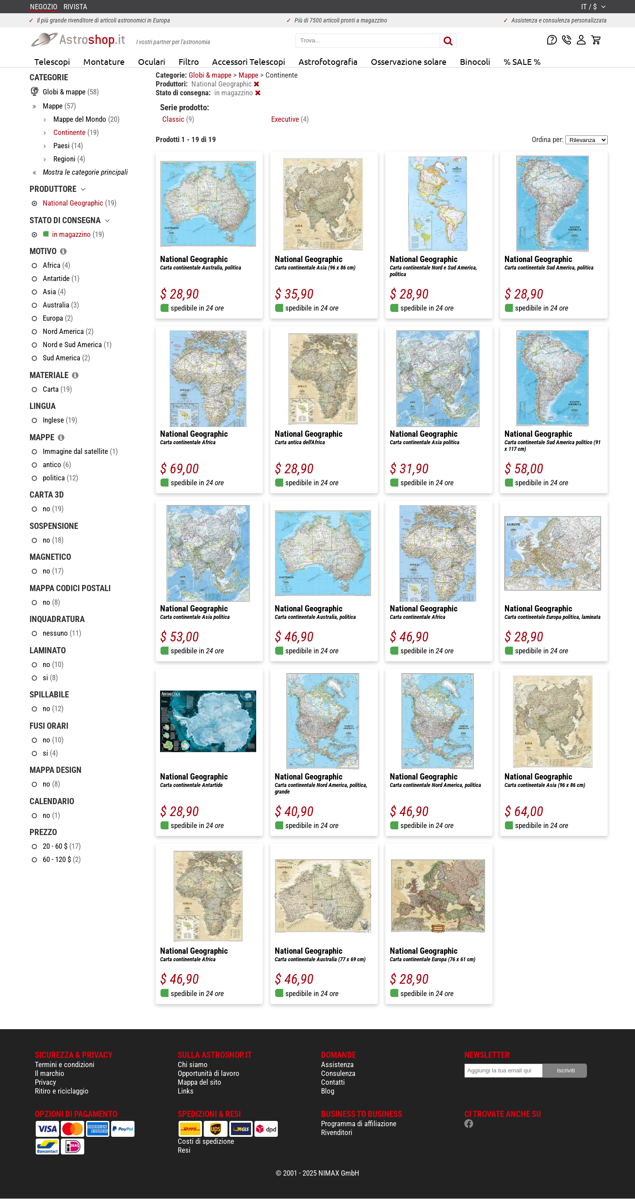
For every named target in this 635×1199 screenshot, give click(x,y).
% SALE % (522, 61)
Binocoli (475, 61)
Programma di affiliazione (358, 1123)
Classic (178, 119)
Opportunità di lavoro (208, 1073)
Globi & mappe (211, 75)
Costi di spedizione (206, 1141)
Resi (184, 1150)
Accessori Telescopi (248, 61)
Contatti (333, 1082)
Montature (104, 61)
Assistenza (337, 1064)
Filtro (189, 61)
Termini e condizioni (64, 1064)
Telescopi (52, 61)
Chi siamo (193, 1064)
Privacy (45, 1082)
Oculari (151, 61)
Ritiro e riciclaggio (62, 1091)
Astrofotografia (328, 61)
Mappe (249, 75)
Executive (290, 119)
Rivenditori (336, 1132)
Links (186, 1091)
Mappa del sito (199, 1082)
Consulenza (338, 1073)
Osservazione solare (409, 61)
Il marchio (49, 1073)
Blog (327, 1091)
